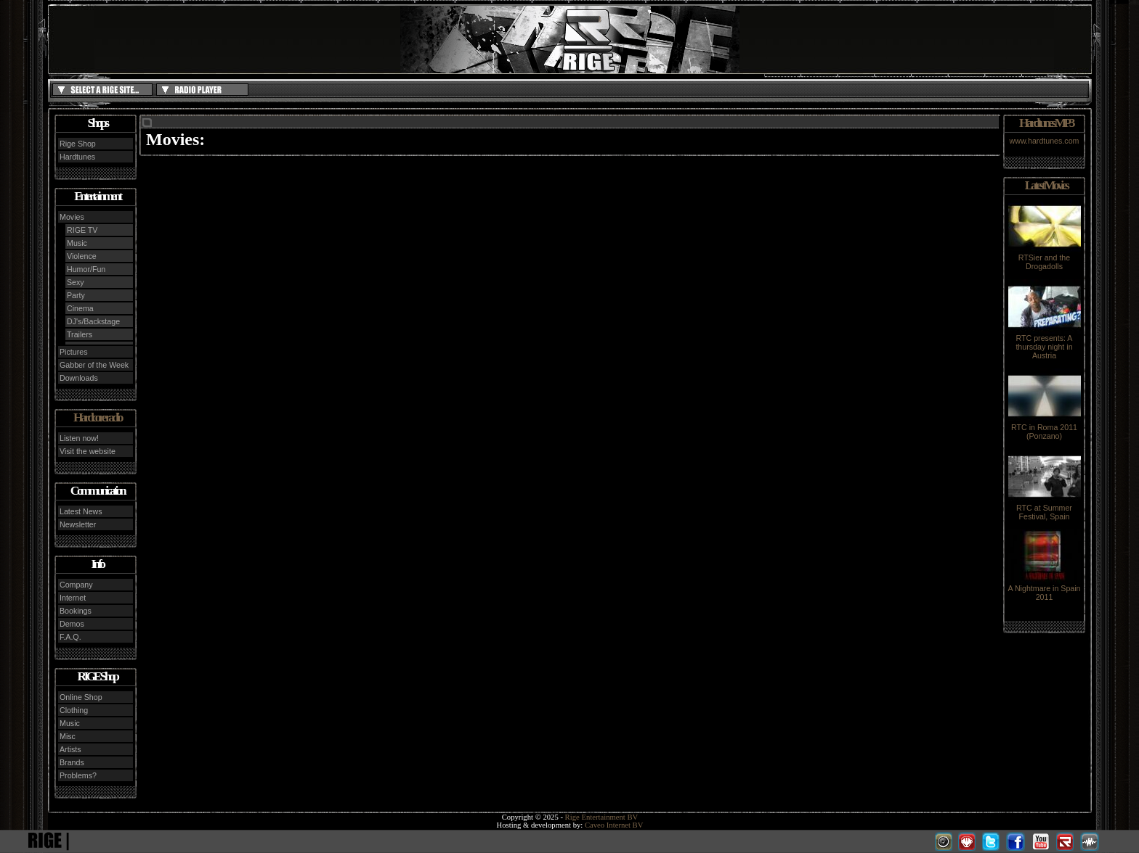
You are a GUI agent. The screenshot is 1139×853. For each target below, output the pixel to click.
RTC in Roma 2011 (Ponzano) (1044, 428)
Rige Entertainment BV (602, 817)
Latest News (81, 511)
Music (77, 243)
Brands (72, 762)
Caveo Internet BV (614, 825)
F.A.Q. (70, 636)
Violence (82, 256)
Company (76, 584)
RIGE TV (82, 230)
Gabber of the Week (94, 364)
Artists (70, 749)
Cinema (80, 308)
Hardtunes (77, 156)
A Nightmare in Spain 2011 (1044, 589)
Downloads (79, 378)
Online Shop (81, 697)
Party (76, 295)
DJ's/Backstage (93, 321)
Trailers (79, 334)
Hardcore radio (97, 417)
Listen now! (79, 438)
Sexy (75, 282)
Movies (72, 217)
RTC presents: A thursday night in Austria (1044, 343)
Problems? (78, 775)
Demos (72, 623)
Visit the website (87, 451)
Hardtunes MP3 (1046, 123)
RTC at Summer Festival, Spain (1044, 508)
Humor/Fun (86, 269)
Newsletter (78, 524)
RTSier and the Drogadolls (1044, 258)
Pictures (74, 351)
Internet (73, 597)
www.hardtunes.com (1044, 140)
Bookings (76, 610)
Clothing (74, 710)
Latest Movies (1046, 185)
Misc (68, 736)
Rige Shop (78, 143)
